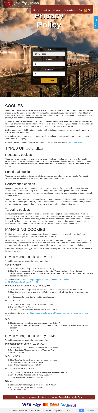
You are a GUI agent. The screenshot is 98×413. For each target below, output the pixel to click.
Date (49, 49)
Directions (42, 397)
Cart (84, 10)
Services (46, 10)
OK (82, 410)
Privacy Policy (64, 397)
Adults (49, 59)
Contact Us (52, 397)
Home (36, 10)
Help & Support (96, 22)
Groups (56, 10)
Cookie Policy (77, 397)
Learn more (89, 411)
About (24, 397)
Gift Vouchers (69, 10)
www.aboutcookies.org (76, 142)
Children (49, 69)
